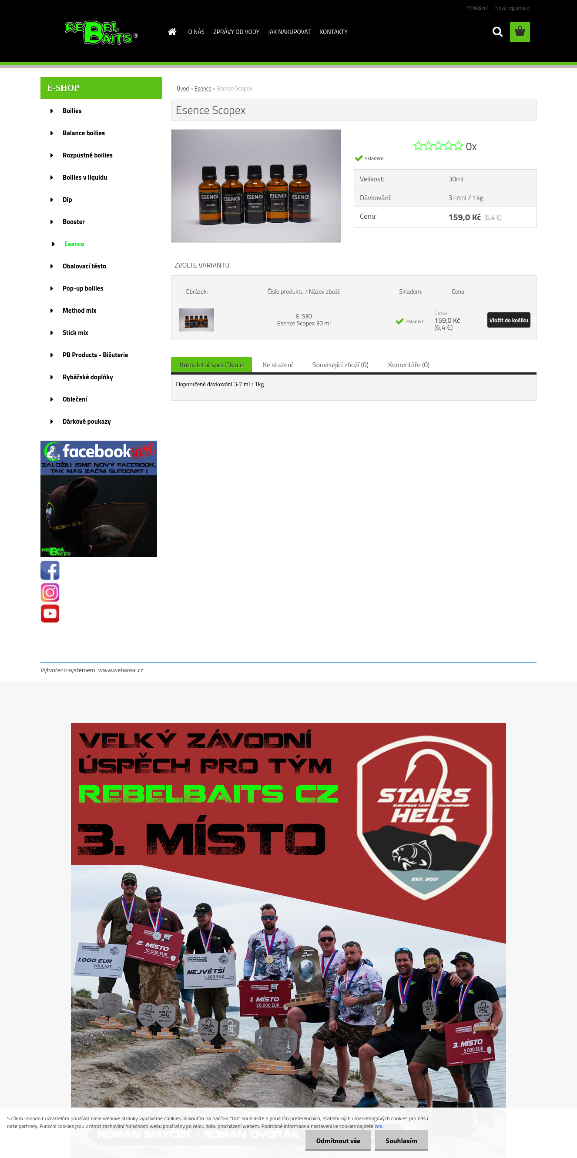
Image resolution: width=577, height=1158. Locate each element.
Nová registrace (512, 7)
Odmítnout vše (338, 1140)
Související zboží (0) (340, 364)
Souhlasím (401, 1140)
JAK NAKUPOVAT (289, 31)
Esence (203, 88)
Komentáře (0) (408, 364)
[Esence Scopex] (256, 133)
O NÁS (196, 31)
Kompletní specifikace (211, 364)
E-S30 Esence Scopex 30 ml (304, 319)
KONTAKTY (333, 31)
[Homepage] (172, 32)
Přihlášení (477, 7)
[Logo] (100, 32)
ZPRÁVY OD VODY (236, 31)
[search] (497, 32)
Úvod (183, 88)
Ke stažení (278, 364)
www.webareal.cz (121, 669)
